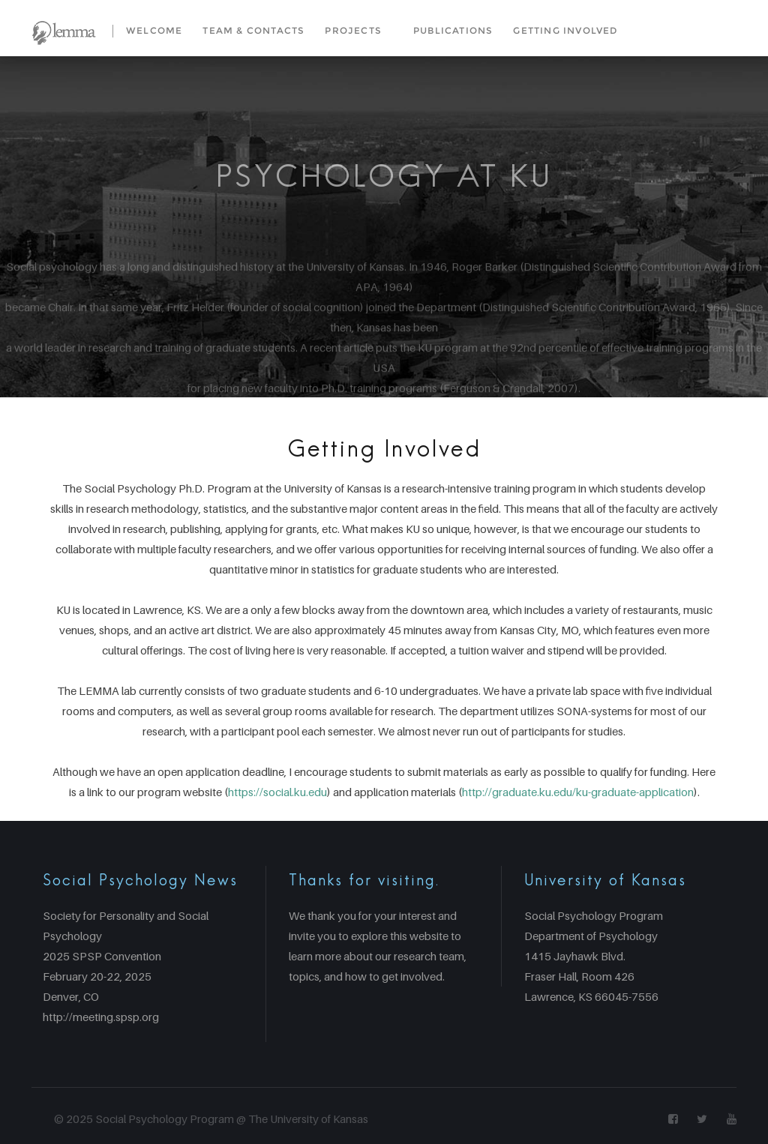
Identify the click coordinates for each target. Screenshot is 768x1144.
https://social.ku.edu (277, 791)
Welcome (154, 30)
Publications (453, 30)
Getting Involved (565, 30)
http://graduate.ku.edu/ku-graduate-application (578, 791)
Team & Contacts (253, 30)
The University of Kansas (308, 1118)
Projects (353, 30)
